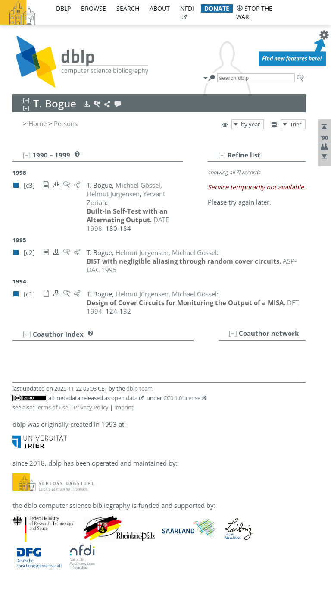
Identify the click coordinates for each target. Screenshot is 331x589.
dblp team (139, 388)
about (160, 8)
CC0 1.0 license (181, 398)
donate (216, 8)
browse (93, 8)
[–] (222, 155)
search (127, 8)
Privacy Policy (91, 407)
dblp (63, 8)
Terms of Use (51, 407)
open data (124, 398)
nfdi (187, 8)
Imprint (124, 407)
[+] (233, 333)
